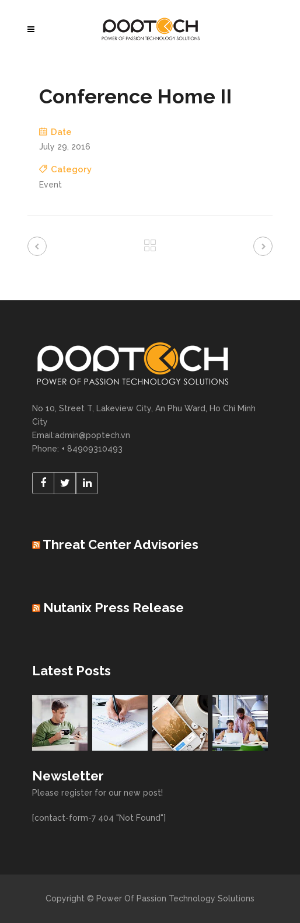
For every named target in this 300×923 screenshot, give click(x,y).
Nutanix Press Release (113, 607)
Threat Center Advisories (120, 544)
